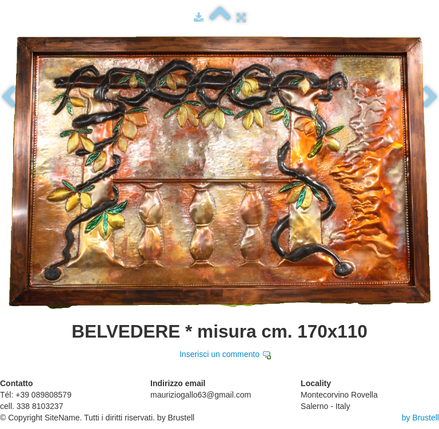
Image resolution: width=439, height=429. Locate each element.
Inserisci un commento (219, 354)
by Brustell (420, 417)
